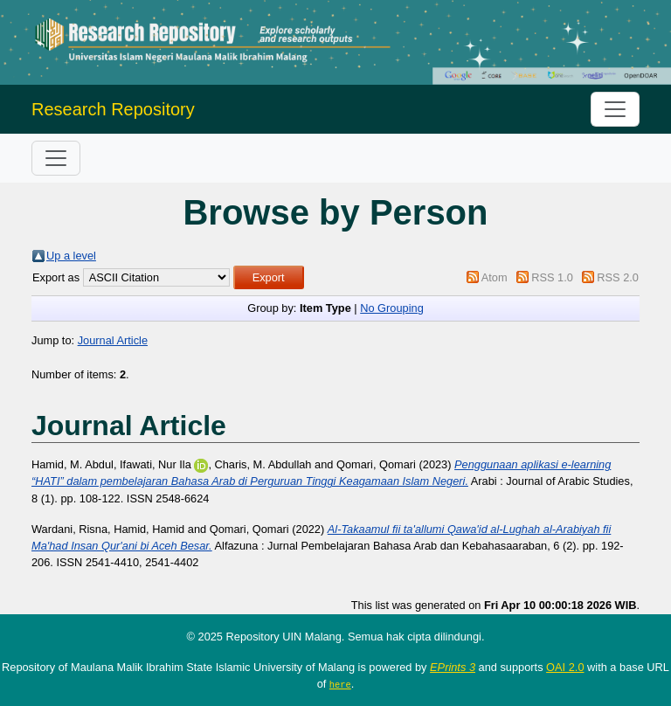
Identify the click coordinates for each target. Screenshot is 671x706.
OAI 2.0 (565, 667)
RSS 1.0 (552, 277)
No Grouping (392, 308)
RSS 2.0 (618, 277)
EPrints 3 (452, 667)
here (340, 684)
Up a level (71, 255)
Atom (494, 277)
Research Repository (113, 109)
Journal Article (113, 340)
